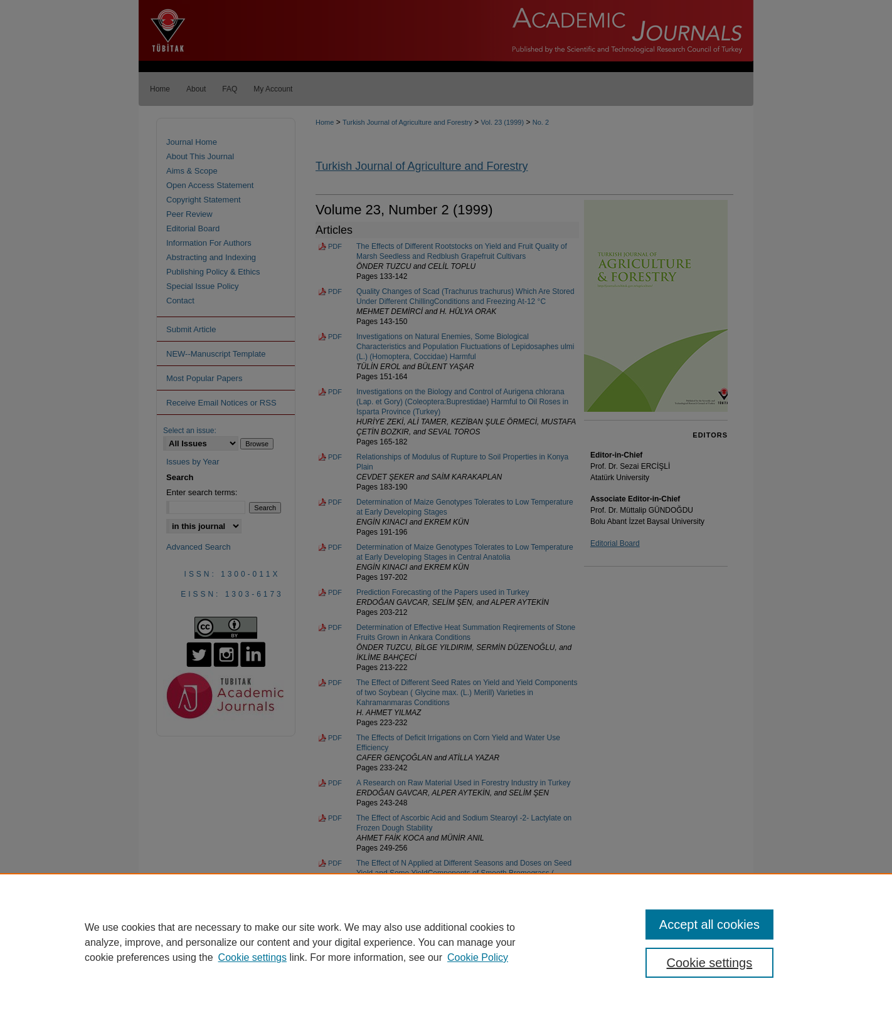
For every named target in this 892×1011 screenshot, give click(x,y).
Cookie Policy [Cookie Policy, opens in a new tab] (477, 957)
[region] (446, 942)
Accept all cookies (709, 924)
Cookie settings (252, 957)
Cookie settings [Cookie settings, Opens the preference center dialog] (710, 963)
